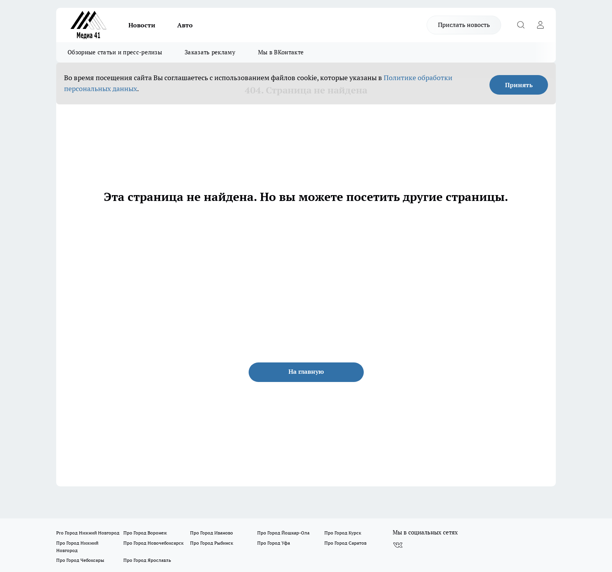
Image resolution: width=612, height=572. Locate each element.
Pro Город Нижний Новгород (87, 533)
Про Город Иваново (211, 533)
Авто (185, 25)
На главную (306, 371)
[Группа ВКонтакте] (397, 545)
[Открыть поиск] (520, 25)
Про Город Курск (342, 533)
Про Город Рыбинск (211, 543)
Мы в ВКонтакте (281, 52)
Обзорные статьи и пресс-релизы (115, 52)
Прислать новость (464, 25)
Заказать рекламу (210, 52)
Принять (519, 85)
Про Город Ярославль (147, 560)
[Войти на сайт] (540, 25)
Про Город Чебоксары (80, 560)
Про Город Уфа (273, 543)
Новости (141, 25)
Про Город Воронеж (145, 533)
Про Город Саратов (345, 543)
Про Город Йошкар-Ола (283, 533)
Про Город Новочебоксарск (153, 543)
